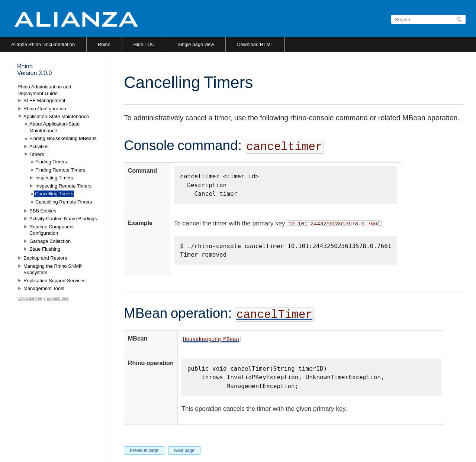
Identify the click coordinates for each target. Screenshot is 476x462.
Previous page (144, 450)
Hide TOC (144, 44)
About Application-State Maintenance (54, 127)
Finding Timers (51, 162)
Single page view (195, 44)
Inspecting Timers (54, 177)
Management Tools (43, 288)
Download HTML (255, 44)
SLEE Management (44, 100)
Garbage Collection (50, 241)
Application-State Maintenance (56, 116)
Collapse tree (30, 298)
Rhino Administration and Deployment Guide (44, 90)
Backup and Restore (45, 258)
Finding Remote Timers (60, 170)
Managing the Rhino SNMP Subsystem (52, 269)
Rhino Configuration (44, 108)
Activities (38, 146)
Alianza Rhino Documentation (43, 44)
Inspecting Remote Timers (63, 186)
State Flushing (44, 249)
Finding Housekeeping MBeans (63, 138)
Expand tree (57, 298)
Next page (184, 450)
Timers (36, 154)
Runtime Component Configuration (51, 230)
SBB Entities (42, 211)
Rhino (104, 44)
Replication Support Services (54, 280)
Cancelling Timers (54, 193)
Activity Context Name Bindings (63, 218)
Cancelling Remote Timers (63, 202)
